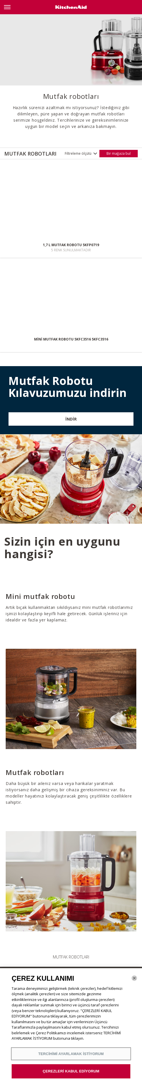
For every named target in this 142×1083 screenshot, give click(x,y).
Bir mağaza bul (118, 153)
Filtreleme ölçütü (78, 153)
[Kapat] (134, 978)
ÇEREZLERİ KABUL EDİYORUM (71, 1071)
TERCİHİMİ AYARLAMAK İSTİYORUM (71, 1054)
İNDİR (71, 419)
